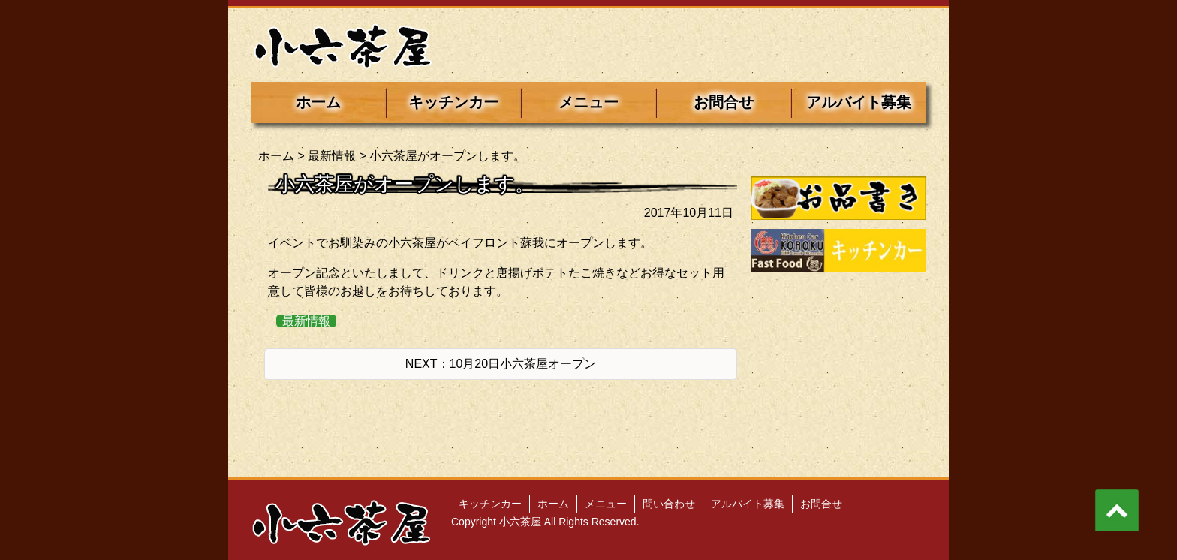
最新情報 (332, 155)
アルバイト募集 (858, 102)
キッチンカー (453, 102)
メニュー (588, 102)
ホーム (318, 102)
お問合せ (724, 102)
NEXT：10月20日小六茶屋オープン (500, 363)
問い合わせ (669, 504)
